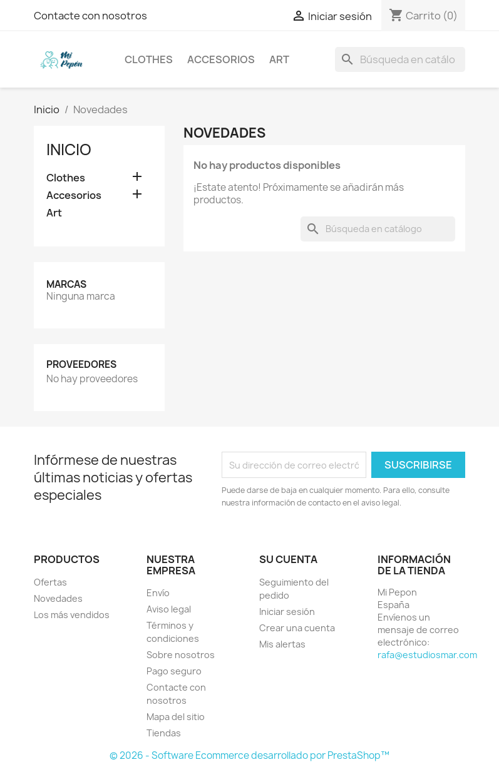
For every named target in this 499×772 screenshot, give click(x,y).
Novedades (58, 598)
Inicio (68, 149)
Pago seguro (174, 671)
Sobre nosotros (181, 655)
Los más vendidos (72, 615)
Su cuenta (288, 559)
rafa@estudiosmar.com (427, 655)
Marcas (66, 284)
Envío (158, 593)
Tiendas (164, 733)
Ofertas (50, 582)
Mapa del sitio (176, 717)
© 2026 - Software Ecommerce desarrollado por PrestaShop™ (249, 755)
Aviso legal (169, 609)
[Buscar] (400, 59)
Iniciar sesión (287, 611)
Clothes (149, 59)
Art (279, 59)
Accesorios (221, 59)
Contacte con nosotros (90, 16)
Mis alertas (282, 644)
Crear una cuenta (297, 628)
